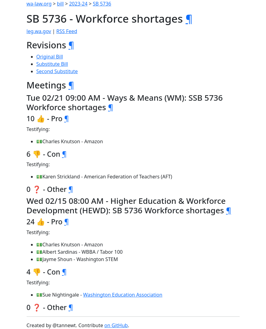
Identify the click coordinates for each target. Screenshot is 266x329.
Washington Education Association (123, 294)
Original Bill (49, 56)
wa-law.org (39, 3)
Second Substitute (57, 71)
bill (60, 3)
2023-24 (78, 3)
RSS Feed (66, 31)
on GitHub (116, 325)
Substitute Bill (52, 64)
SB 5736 (102, 3)
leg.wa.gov (39, 31)
